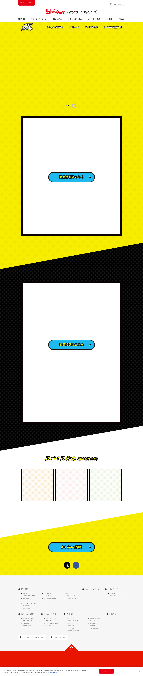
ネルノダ (68, 593)
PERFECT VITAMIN (29, 596)
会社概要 (71, 623)
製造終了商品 (27, 608)
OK (106, 671)
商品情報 (22, 19)
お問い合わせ (57, 19)
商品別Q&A (112, 593)
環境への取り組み (73, 630)
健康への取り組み (95, 618)
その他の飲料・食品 (71, 598)
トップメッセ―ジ (73, 618)
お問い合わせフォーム (116, 596)
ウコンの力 (47, 593)
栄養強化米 (26, 598)
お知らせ (121, 19)
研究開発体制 (27, 623)
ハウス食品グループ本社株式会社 (33, 637)
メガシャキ (47, 596)
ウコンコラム (50, 621)
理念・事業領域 (73, 621)
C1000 (25, 593)
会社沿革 (71, 628)
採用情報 (92, 626)
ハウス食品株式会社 (59, 637)
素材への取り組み (28, 618)
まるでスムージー (70, 596)
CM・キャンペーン (38, 19)
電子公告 (92, 621)
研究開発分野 (27, 626)
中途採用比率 (94, 628)
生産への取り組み (28, 621)
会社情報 (108, 19)
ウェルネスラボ (93, 19)
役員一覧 (71, 626)
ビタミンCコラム (51, 618)
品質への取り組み (75, 19)
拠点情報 (92, 623)
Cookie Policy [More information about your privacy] (53, 672)
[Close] (139, 671)
